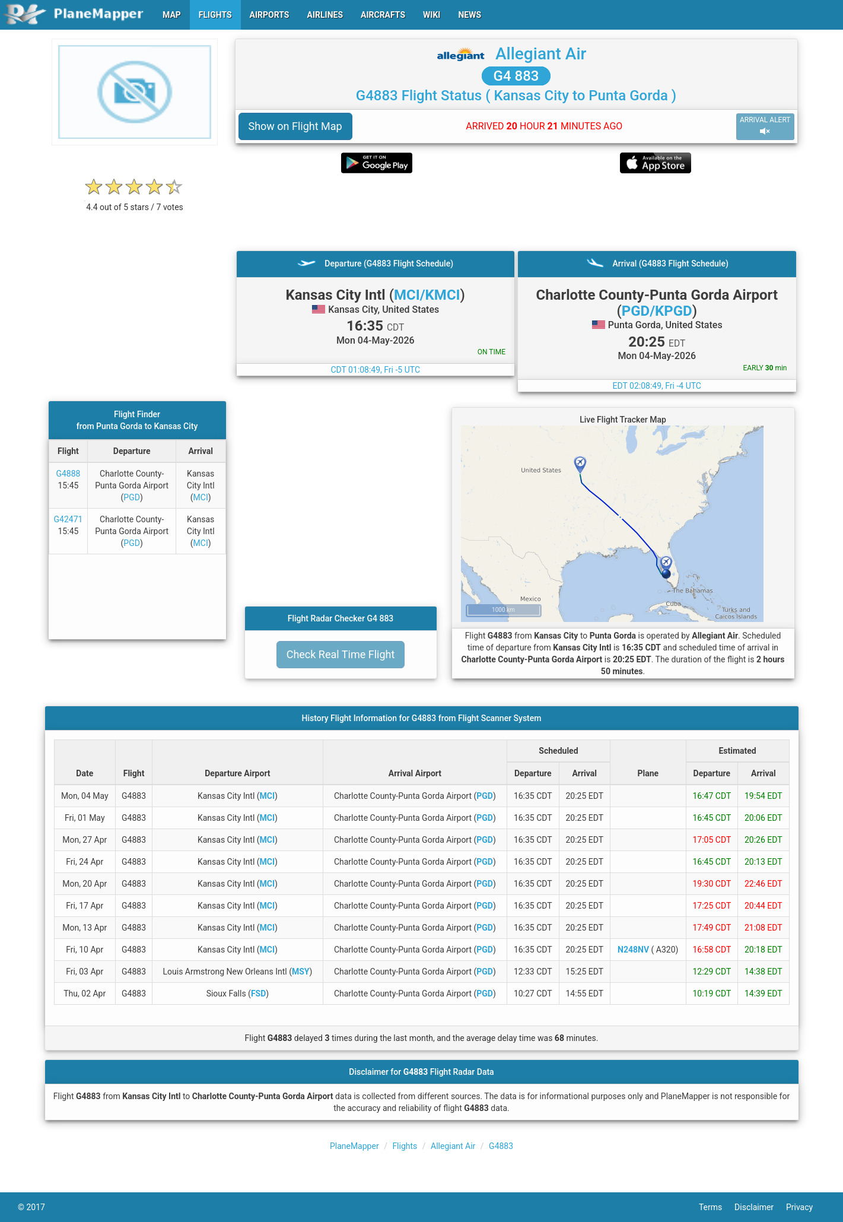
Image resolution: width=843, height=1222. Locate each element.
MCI (200, 497)
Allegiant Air (540, 54)
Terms (716, 1207)
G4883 (501, 1146)
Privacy (805, 1207)
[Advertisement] (516, 212)
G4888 (68, 473)
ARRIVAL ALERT (765, 126)
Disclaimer (760, 1207)
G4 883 (516, 76)
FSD (258, 993)
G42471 (68, 519)
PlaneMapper (354, 1146)
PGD (131, 497)
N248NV (633, 949)
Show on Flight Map (295, 126)
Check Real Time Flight (341, 654)
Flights (404, 1146)
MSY (301, 971)
